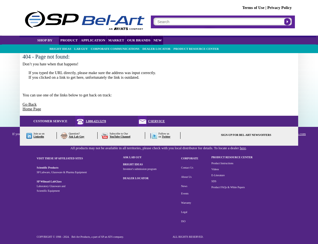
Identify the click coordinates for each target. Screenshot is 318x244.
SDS (213, 181)
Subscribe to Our (119, 133)
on (164, 136)
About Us (186, 176)
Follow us (163, 133)
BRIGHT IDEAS (60, 48)
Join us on (39, 133)
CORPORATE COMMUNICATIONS (115, 48)
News (184, 186)
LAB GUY (81, 48)
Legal (184, 212)
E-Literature (218, 175)
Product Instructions (222, 163)
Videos (215, 169)
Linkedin (38, 136)
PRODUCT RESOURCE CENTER (196, 48)
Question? (74, 133)
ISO (183, 221)
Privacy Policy (279, 7)
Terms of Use (253, 7)
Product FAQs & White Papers (228, 187)
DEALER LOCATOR (156, 48)
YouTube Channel (120, 136)
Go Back (30, 104)
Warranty (186, 202)
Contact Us (187, 167)
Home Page (32, 109)
